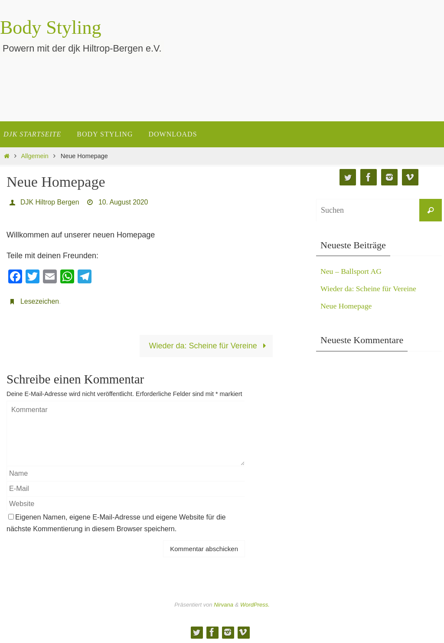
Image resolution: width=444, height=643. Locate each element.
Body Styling (50, 27)
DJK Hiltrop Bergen (50, 202)
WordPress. (255, 604)
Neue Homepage (346, 306)
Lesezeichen (39, 301)
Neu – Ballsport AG (351, 271)
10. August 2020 (124, 202)
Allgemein (35, 156)
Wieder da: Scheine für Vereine (209, 345)
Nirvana (223, 604)
